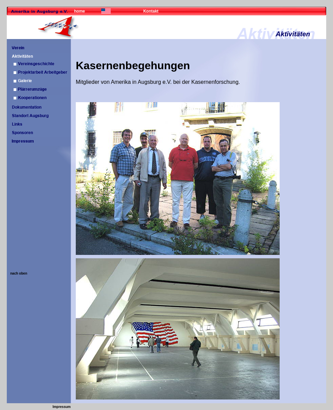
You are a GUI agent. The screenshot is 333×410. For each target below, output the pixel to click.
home (79, 11)
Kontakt (151, 11)
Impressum (62, 407)
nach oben (18, 273)
